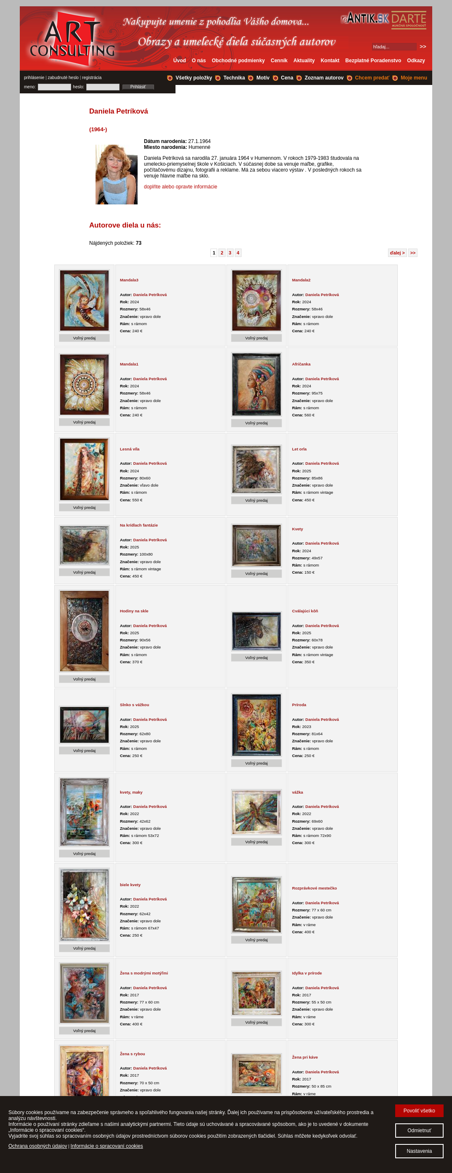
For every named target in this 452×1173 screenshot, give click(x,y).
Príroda (299, 704)
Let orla (299, 449)
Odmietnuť (419, 1130)
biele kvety (130, 884)
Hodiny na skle (134, 611)
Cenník (279, 61)
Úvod (179, 61)
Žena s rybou (132, 1053)
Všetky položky (193, 78)
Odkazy (416, 61)
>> (413, 252)
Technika (234, 78)
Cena (287, 78)
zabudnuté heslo (63, 77)
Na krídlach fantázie (139, 525)
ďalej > (397, 252)
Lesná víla (129, 449)
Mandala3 (129, 280)
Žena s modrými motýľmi (144, 973)
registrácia (91, 77)
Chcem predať (372, 78)
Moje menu (414, 78)
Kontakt (330, 61)
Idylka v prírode (307, 973)
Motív (262, 78)
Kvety (297, 529)
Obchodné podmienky (238, 61)
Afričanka (301, 364)
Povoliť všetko (419, 1111)
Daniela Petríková (150, 294)
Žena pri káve (305, 1057)
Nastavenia (419, 1151)
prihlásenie (34, 77)
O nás (199, 61)
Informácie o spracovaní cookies (107, 1146)
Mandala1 (129, 364)
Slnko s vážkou (134, 704)
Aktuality (304, 61)
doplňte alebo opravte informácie (180, 187)
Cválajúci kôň (305, 611)
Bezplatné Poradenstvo (373, 61)
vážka (297, 792)
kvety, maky (131, 792)
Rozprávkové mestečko (314, 888)
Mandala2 (301, 280)
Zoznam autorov (324, 78)
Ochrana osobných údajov (37, 1146)
